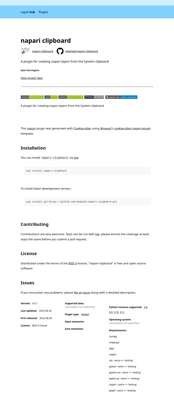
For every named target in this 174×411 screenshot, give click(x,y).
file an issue (82, 292)
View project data (32, 78)
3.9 (111, 312)
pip (76, 158)
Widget (85, 314)
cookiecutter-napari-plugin (132, 128)
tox (97, 234)
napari (28, 12)
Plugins (43, 12)
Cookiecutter (82, 128)
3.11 (122, 312)
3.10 (116, 312)
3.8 (145, 307)
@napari (105, 128)
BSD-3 (73, 263)
